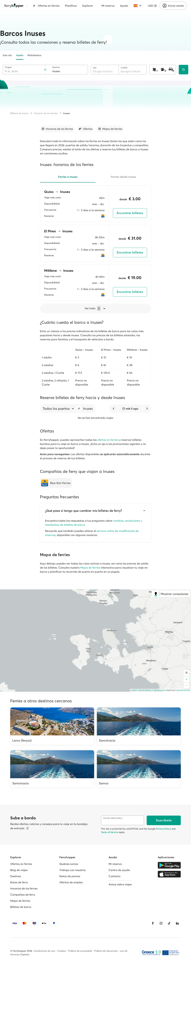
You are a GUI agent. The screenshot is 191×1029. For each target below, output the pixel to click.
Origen (8, 67)
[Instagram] (161, 923)
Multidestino (34, 55)
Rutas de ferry (19, 882)
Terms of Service (109, 832)
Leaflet (134, 690)
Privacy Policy (163, 828)
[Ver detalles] (27, 828)
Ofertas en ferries (46, 5)
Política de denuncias (105, 950)
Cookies (61, 950)
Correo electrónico (112, 818)
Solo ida (7, 55)
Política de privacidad (80, 950)
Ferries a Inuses (67, 176)
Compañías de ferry (22, 894)
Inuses (66, 113)
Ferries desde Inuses (123, 176)
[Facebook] (152, 923)
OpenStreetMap (183, 690)
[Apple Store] (169, 874)
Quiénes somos (68, 864)
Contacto (114, 876)
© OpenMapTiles (159, 690)
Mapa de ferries (90, 567)
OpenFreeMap (144, 690)
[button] (79, 408)
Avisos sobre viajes (120, 884)
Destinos (15, 876)
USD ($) (152, 5)
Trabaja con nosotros (72, 870)
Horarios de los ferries (46, 113)
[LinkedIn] (177, 923)
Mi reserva (108, 5)
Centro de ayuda (119, 870)
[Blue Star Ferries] (56, 483)
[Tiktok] (169, 923)
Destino (56, 67)
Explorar (87, 5)
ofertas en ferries (108, 439)
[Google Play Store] (169, 865)
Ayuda (124, 5)
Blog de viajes (19, 870)
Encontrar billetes (130, 213)
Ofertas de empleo (71, 882)
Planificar (71, 5)
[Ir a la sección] (57, 128)
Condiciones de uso (44, 950)
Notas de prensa (69, 876)
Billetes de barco (19, 113)
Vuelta (19, 55)
